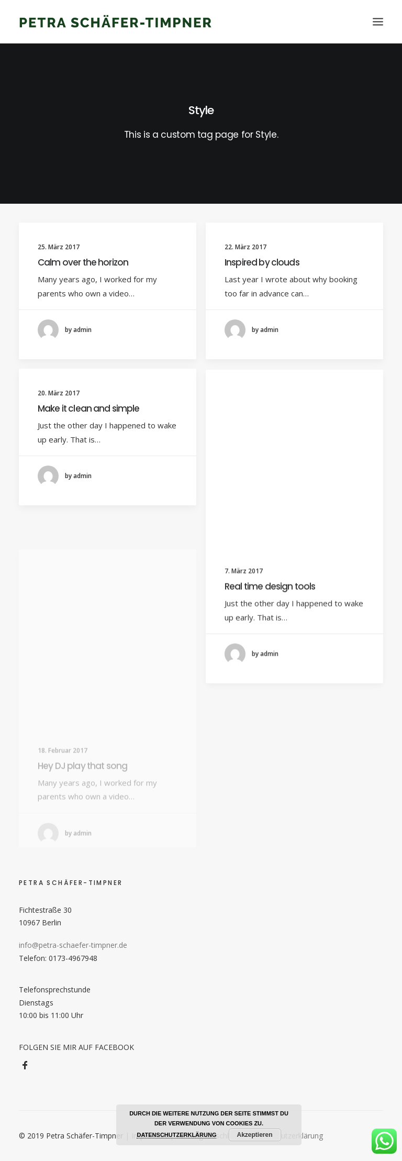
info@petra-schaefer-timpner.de (73, 945)
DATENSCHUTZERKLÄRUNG (176, 1135)
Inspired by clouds (262, 262)
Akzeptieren (255, 1134)
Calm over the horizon (83, 262)
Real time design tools (270, 600)
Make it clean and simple (89, 410)
